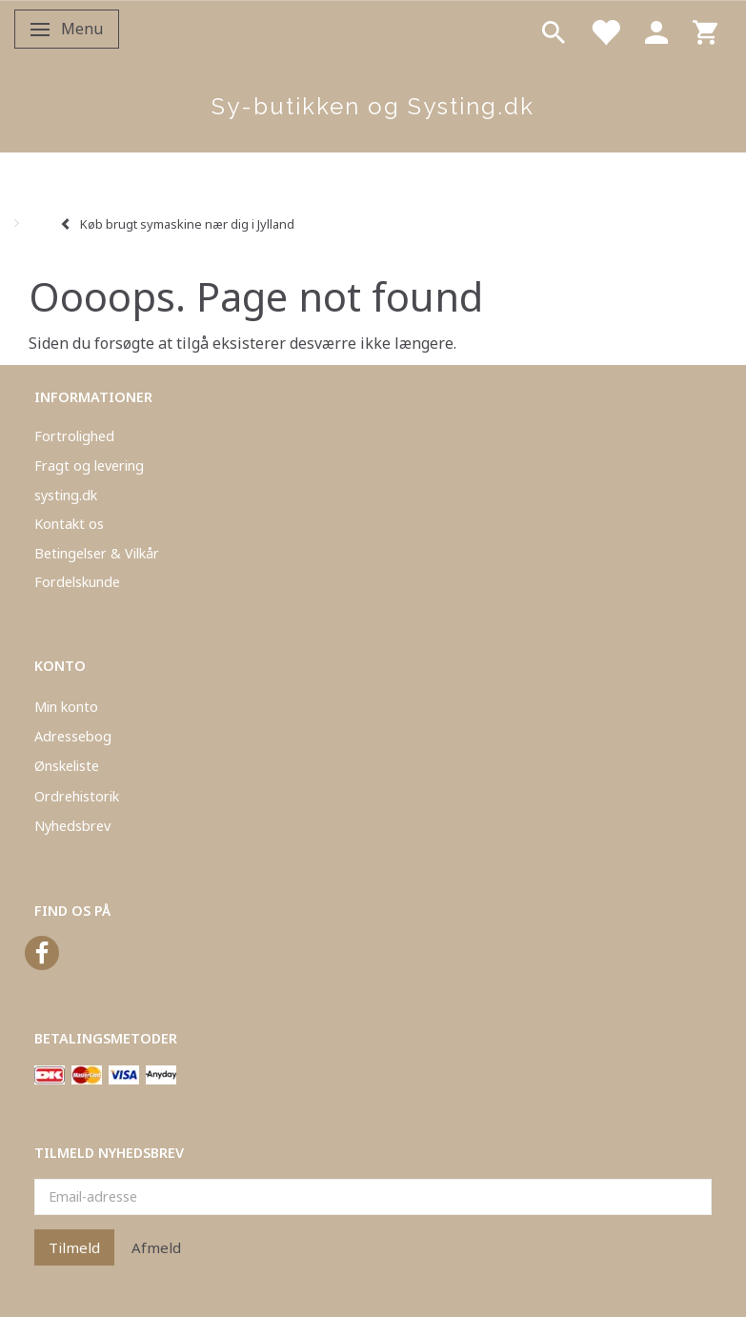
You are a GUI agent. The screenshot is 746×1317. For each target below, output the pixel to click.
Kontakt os (69, 524)
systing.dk (65, 495)
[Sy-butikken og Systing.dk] (373, 106)
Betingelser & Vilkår (96, 553)
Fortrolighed (74, 436)
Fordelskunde (77, 582)
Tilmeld (74, 1247)
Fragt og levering (89, 465)
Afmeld (156, 1247)
